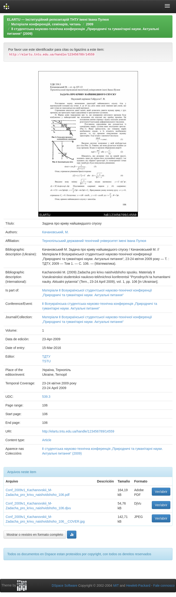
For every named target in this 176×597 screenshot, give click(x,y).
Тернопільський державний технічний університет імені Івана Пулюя (94, 241)
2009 (89, 24)
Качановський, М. (55, 232)
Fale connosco (164, 585)
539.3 (46, 396)
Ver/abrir (161, 492)
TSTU (46, 361)
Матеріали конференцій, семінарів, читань (46, 24)
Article (46, 440)
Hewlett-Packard (138, 585)
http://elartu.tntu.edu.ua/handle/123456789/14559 (78, 431)
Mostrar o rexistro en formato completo (35, 534)
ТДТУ (46, 356)
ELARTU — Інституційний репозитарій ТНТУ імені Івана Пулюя (58, 19)
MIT (116, 585)
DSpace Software (64, 585)
